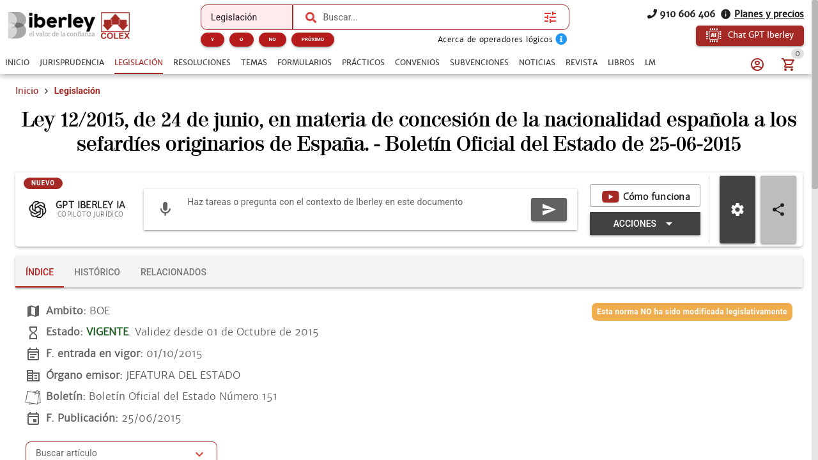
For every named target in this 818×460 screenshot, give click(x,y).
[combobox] (430, 17)
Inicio (26, 90)
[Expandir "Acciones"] (645, 223)
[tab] (17, 62)
